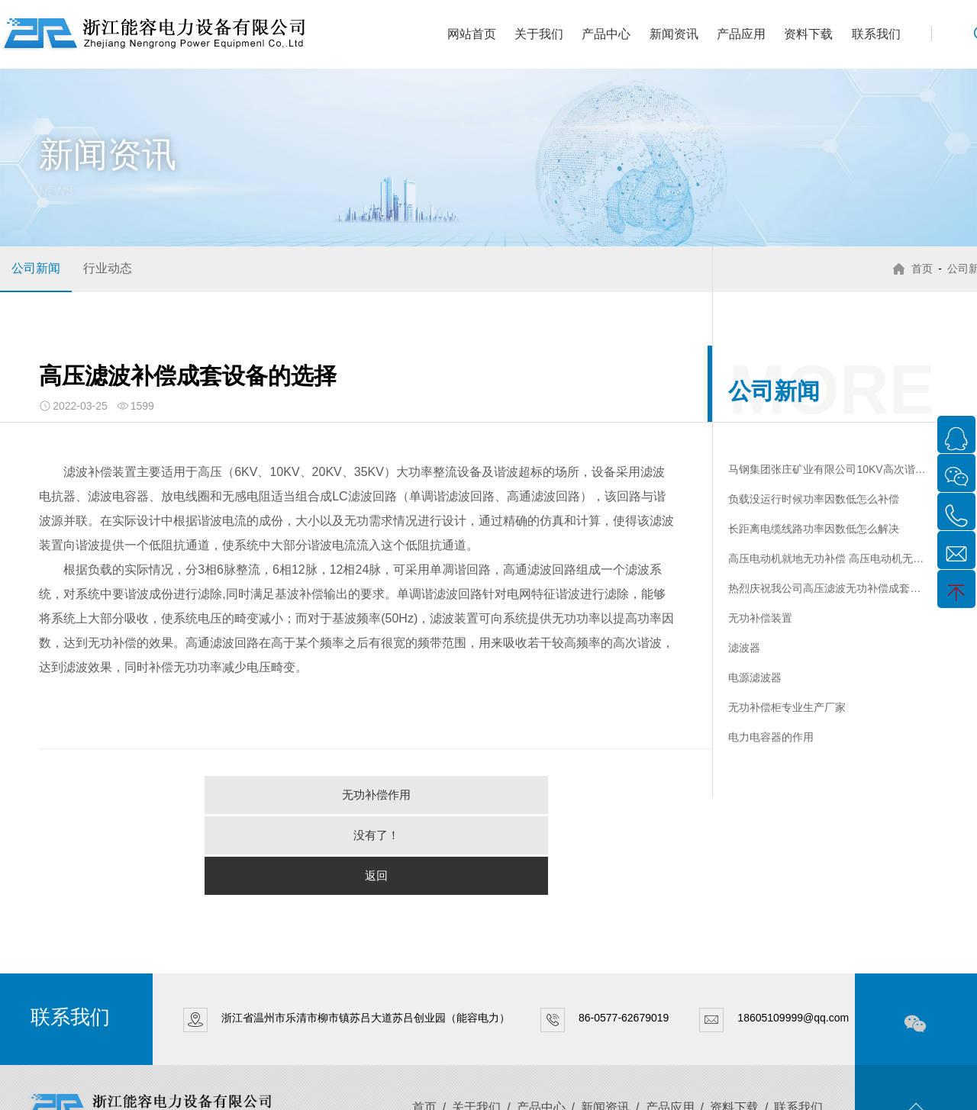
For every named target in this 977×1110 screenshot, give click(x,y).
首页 (918, 268)
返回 (562, 794)
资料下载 (808, 33)
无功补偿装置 (760, 618)
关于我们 (538, 33)
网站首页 (471, 33)
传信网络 (404, 1088)
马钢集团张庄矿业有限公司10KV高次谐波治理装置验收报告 (827, 469)
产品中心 (606, 33)
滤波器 (744, 648)
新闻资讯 (674, 33)
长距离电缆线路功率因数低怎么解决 (813, 529)
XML (261, 1088)
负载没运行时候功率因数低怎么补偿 (813, 499)
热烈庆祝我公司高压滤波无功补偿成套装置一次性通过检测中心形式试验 (827, 588)
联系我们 (876, 33)
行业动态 (107, 268)
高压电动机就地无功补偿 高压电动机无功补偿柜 (827, 558)
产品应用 (741, 33)
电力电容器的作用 (771, 737)
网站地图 (296, 1088)
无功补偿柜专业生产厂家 (787, 707)
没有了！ (376, 794)
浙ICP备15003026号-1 (198, 1088)
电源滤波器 (755, 677)
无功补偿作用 (189, 794)
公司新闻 (35, 268)
